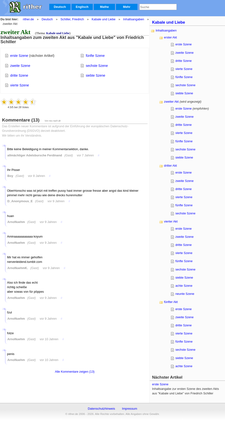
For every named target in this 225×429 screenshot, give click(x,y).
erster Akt (170, 37)
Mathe (104, 7)
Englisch (82, 7)
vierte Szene (19, 85)
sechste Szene (97, 66)
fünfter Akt (171, 302)
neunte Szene (184, 294)
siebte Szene (95, 75)
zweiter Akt (171, 101)
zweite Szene (20, 66)
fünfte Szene (95, 56)
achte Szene (183, 285)
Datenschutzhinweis (101, 408)
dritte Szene (19, 75)
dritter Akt (170, 165)
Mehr (127, 7)
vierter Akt (171, 221)
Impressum (129, 408)
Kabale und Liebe (103, 19)
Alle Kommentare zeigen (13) (75, 371)
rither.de (28, 19)
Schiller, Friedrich (72, 19)
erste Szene (19, 56)
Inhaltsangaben (133, 19)
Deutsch (60, 7)
